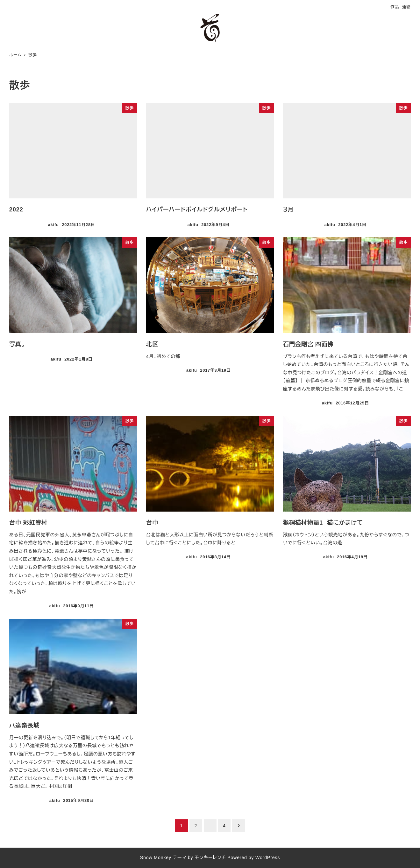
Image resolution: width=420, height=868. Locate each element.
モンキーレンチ (210, 857)
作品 (394, 6)
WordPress (267, 857)
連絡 (406, 6)
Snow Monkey (155, 857)
